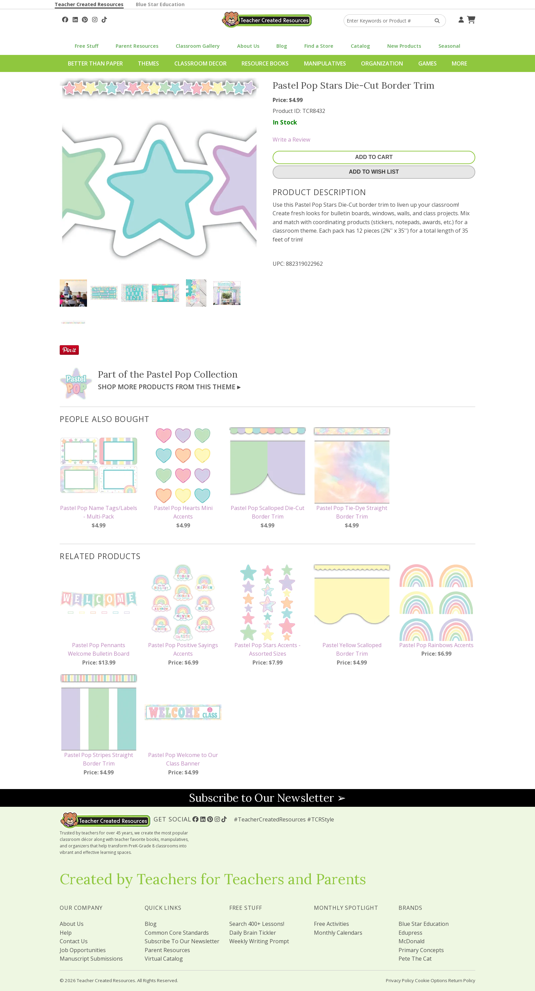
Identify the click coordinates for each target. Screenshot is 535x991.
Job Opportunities (83, 950)
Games (427, 63)
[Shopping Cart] (470, 18)
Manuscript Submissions (91, 958)
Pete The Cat (415, 958)
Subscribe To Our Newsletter (182, 941)
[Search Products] (435, 20)
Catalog (360, 46)
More (459, 63)
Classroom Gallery (198, 46)
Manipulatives (325, 63)
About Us (248, 46)
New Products (404, 46)
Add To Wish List (374, 172)
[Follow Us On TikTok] (104, 18)
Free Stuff (86, 46)
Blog (281, 46)
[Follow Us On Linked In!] (75, 18)
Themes (148, 63)
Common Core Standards (177, 932)
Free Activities (331, 924)
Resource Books (265, 63)
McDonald (411, 941)
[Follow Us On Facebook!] (65, 18)
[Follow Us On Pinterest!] (85, 18)
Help (66, 932)
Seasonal (449, 46)
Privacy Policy (400, 980)
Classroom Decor (200, 63)
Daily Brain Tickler (252, 932)
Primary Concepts (421, 950)
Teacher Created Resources (89, 4)
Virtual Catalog (164, 958)
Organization (382, 63)
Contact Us (74, 941)
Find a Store (318, 46)
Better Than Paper (95, 63)
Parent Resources (137, 46)
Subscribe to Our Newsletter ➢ (267, 798)
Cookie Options (431, 980)
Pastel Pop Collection (192, 374)
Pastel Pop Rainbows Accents (436, 645)
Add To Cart (374, 157)
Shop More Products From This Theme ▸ (169, 386)
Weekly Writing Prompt (259, 941)
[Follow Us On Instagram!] (94, 18)
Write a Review (291, 139)
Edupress (410, 932)
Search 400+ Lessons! (256, 924)
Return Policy (461, 980)
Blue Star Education (160, 4)
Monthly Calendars (338, 932)
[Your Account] (460, 18)
